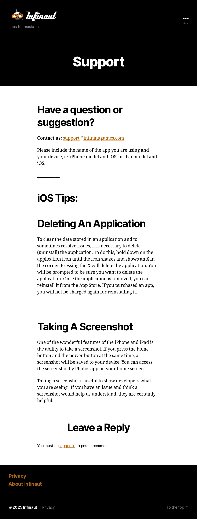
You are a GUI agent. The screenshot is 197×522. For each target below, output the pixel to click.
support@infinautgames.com (93, 141)
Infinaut (30, 510)
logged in (67, 448)
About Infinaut (25, 487)
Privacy (17, 479)
